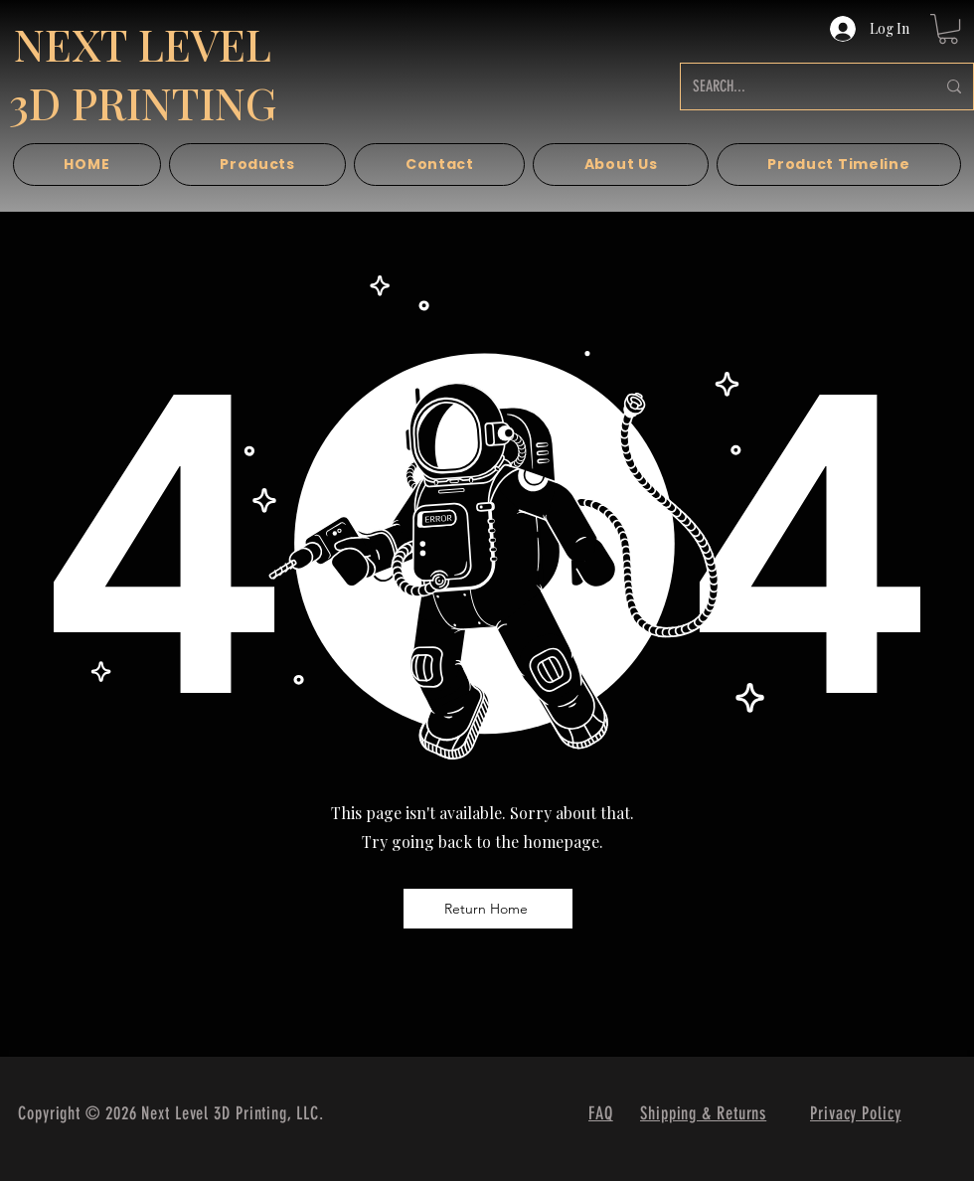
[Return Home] (488, 908)
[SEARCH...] (799, 86)
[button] (948, 29)
